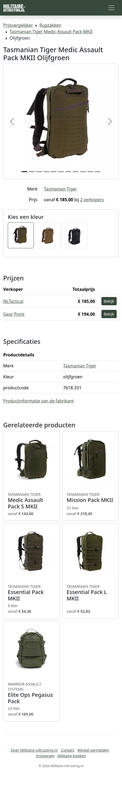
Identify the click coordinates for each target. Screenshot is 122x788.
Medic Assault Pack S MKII (31, 501)
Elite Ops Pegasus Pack (31, 693)
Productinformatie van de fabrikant (38, 401)
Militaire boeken (72, 755)
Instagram (45, 755)
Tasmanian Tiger (60, 189)
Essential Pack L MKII (90, 593)
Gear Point (14, 314)
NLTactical (13, 301)
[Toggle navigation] (111, 7)
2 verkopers (92, 200)
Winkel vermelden (93, 750)
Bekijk (109, 301)
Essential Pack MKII (31, 593)
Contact (67, 750)
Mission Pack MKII (90, 498)
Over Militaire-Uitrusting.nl (34, 750)
